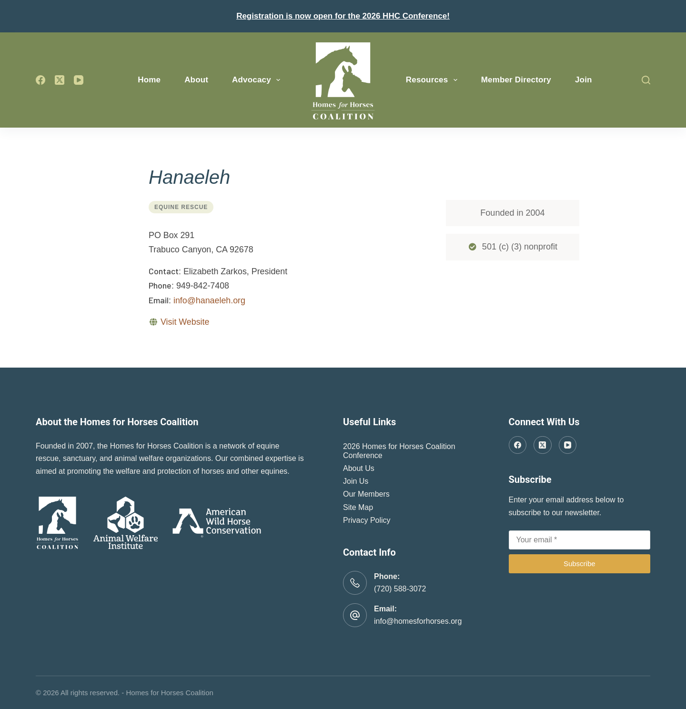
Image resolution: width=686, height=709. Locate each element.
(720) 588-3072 (400, 589)
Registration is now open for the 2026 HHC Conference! (343, 15)
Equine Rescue (181, 207)
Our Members (366, 494)
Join (583, 79)
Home (149, 79)
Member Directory (516, 79)
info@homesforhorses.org (418, 621)
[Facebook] (40, 80)
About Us (358, 468)
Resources (433, 80)
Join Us (355, 481)
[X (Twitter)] (59, 80)
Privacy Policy (367, 520)
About (196, 79)
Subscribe (579, 563)
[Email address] (580, 539)
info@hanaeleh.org (209, 300)
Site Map (358, 507)
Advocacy (258, 80)
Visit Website (185, 322)
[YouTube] (78, 80)
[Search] (646, 80)
